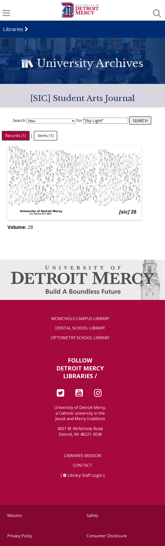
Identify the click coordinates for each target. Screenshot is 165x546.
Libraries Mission (82, 455)
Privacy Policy (19, 536)
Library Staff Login (84, 475)
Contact (82, 465)
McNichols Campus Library (80, 318)
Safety (92, 515)
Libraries (13, 29)
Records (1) (15, 135)
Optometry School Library (80, 337)
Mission (14, 515)
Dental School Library (80, 328)
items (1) (46, 135)
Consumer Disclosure (107, 536)
